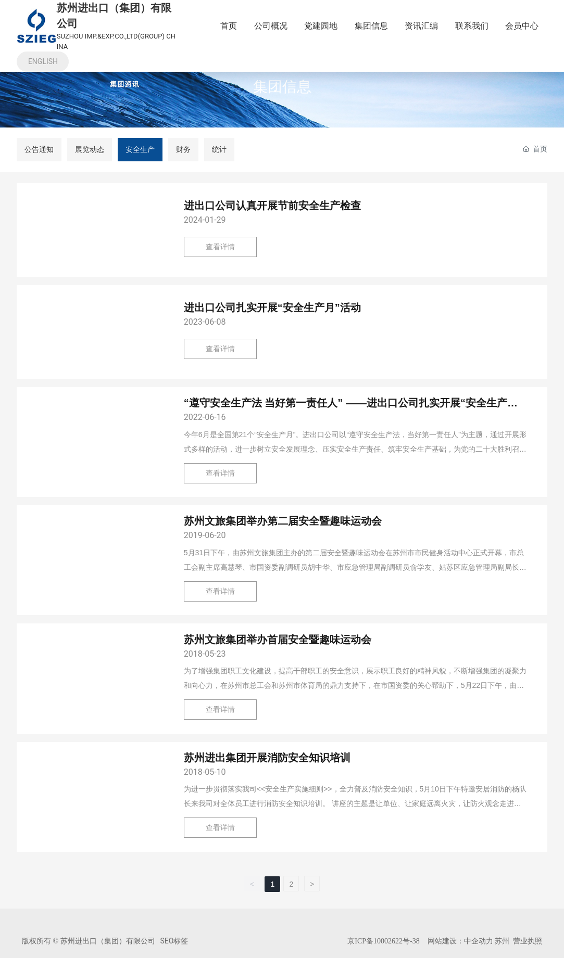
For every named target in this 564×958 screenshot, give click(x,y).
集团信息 (282, 87)
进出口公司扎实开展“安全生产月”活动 (272, 307)
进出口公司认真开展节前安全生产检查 (272, 205)
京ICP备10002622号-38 (383, 941)
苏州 (501, 941)
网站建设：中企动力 (460, 941)
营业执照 (527, 941)
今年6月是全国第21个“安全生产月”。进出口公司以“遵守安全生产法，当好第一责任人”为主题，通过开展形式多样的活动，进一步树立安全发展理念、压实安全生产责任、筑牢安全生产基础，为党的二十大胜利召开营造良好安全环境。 (355, 449)
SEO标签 (174, 941)
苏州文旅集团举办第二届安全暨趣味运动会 (283, 521)
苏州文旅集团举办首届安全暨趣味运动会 (277, 639)
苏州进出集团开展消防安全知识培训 (267, 757)
